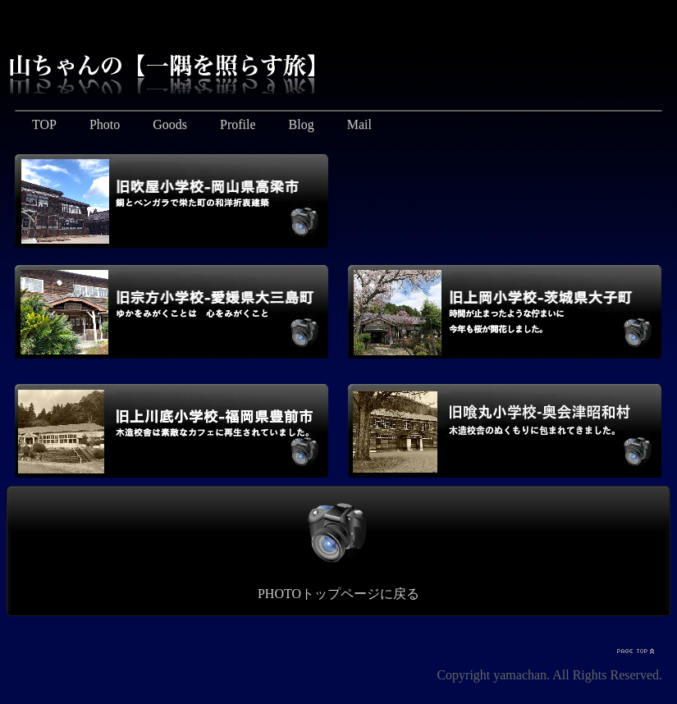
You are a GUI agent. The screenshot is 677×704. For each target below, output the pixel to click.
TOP (44, 124)
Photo (104, 124)
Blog (301, 124)
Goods (170, 124)
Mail (359, 124)
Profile (238, 124)
